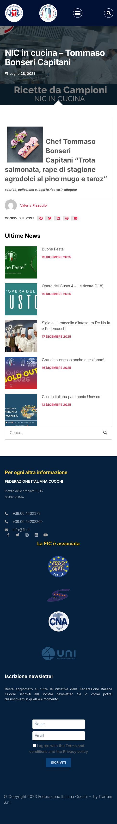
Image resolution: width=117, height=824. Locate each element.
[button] (78, 13)
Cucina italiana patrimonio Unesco (71, 397)
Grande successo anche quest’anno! (73, 360)
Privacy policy (75, 751)
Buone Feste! (53, 249)
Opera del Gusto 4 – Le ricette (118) (72, 286)
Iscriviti (58, 762)
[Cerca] (105, 432)
